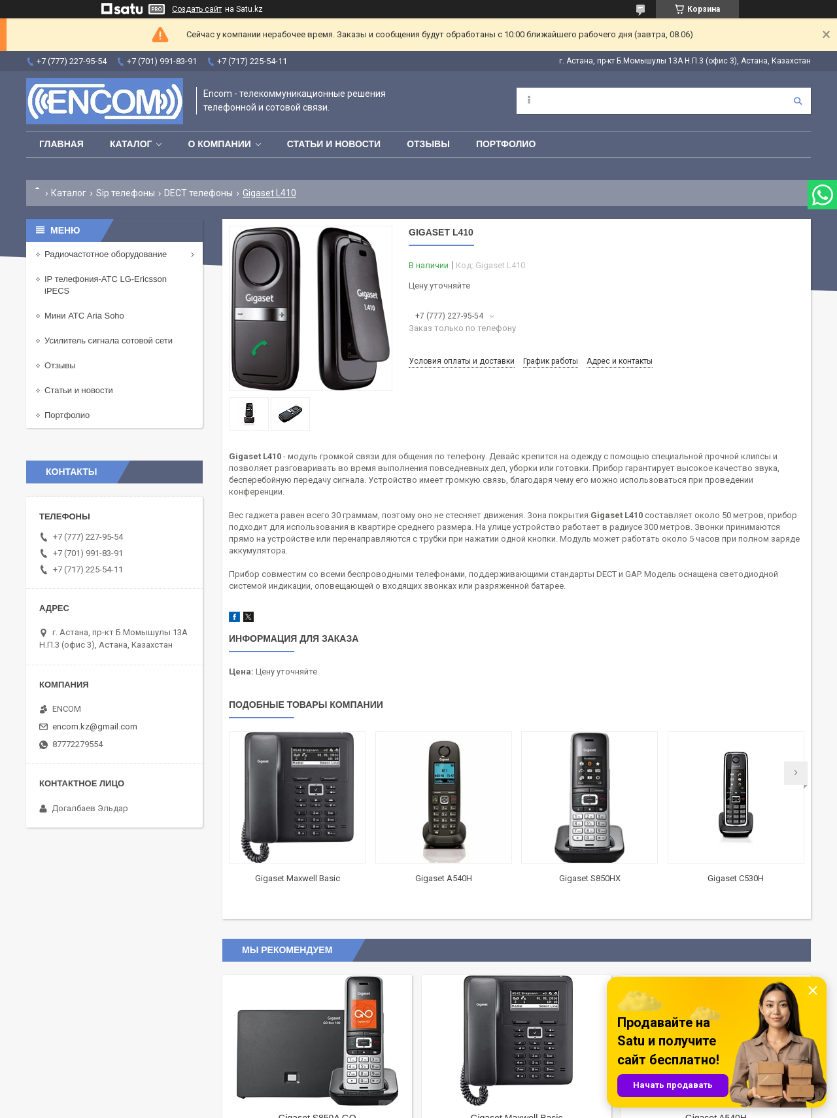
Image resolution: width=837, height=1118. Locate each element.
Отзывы (428, 144)
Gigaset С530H (736, 878)
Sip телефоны (125, 193)
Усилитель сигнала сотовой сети (108, 340)
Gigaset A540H (443, 878)
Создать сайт (197, 9)
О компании (219, 144)
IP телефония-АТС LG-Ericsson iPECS (105, 285)
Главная (61, 144)
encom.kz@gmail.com (94, 726)
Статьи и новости (334, 144)
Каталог (131, 144)
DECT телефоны (198, 193)
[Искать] (798, 101)
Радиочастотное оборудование (105, 254)
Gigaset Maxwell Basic (297, 878)
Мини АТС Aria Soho (84, 316)
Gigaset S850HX (590, 878)
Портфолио (506, 144)
